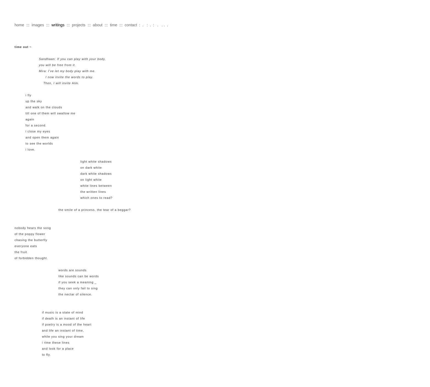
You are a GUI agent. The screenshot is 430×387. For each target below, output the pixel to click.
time (113, 25)
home (19, 25)
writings (58, 25)
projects (78, 25)
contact (131, 25)
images (38, 25)
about (98, 25)
